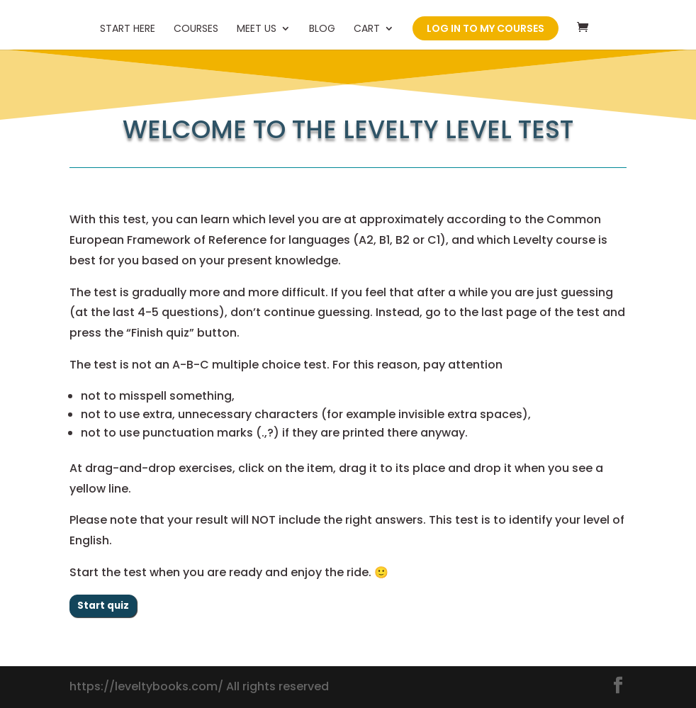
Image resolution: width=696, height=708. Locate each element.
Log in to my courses (485, 28)
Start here (127, 29)
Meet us (256, 29)
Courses (196, 29)
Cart (367, 29)
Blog (322, 29)
